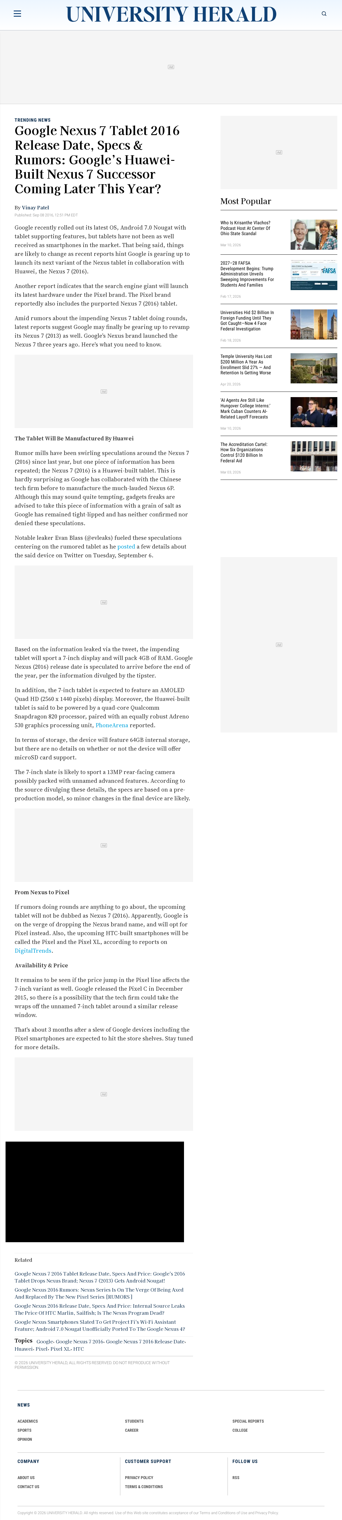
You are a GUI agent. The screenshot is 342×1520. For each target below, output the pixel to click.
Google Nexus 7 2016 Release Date (145, 1341)
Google (45, 1341)
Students (134, 1421)
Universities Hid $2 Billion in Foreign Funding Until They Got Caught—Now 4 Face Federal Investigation (247, 321)
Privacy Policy (266, 1513)
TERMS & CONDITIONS (144, 1486)
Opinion (25, 1439)
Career (131, 1430)
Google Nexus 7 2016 (79, 1341)
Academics (28, 1421)
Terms (204, 1513)
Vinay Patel (35, 207)
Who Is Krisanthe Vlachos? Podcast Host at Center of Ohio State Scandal (245, 228)
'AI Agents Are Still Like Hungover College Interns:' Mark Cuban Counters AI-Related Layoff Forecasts (245, 408)
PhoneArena (112, 725)
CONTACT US (28, 1486)
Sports (25, 1430)
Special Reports (248, 1421)
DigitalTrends (33, 951)
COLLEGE (240, 1430)
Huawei (24, 1348)
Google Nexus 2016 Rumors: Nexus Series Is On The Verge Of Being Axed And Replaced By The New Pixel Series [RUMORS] (99, 1293)
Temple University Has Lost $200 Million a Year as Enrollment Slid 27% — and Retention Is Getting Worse (246, 364)
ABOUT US (26, 1477)
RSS (235, 1477)
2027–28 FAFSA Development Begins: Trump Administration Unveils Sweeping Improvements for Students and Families (247, 274)
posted (126, 546)
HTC (78, 1348)
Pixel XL (60, 1348)
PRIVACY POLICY (139, 1477)
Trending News (33, 120)
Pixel (42, 1348)
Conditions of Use (232, 1513)
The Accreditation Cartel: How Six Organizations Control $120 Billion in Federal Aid (244, 452)
